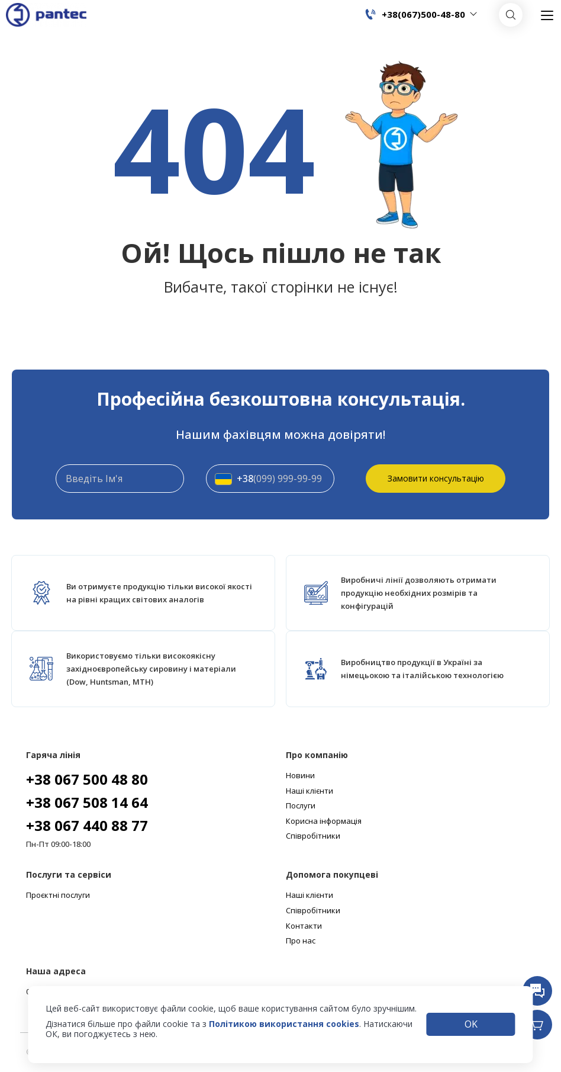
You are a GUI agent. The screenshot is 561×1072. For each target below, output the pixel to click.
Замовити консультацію (436, 478)
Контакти (304, 926)
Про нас (300, 941)
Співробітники (313, 836)
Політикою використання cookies (284, 1023)
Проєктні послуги (58, 895)
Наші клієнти (309, 791)
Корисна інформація (324, 821)
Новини (300, 776)
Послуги (300, 806)
